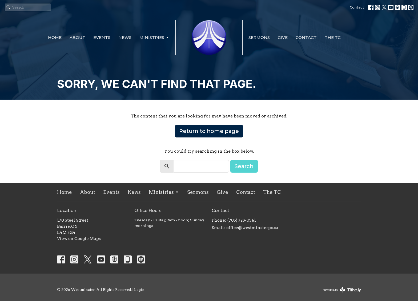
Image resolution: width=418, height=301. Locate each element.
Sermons (259, 37)
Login (139, 290)
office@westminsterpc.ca (252, 227)
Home (55, 37)
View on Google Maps (79, 238)
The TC (333, 37)
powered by (342, 289)
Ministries (154, 37)
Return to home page (209, 131)
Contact (357, 7)
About (77, 37)
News (124, 37)
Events (101, 37)
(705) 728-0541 (241, 220)
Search (244, 166)
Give (283, 37)
